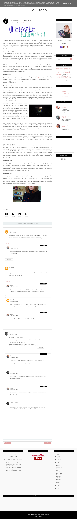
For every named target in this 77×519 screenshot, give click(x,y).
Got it (72, 3)
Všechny (64, 88)
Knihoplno (60, 72)
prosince (58, 465)
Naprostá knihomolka (13, 230)
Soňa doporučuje (66, 77)
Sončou (40, 77)
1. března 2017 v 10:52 (13, 268)
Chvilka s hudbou (68, 68)
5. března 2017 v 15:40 (14, 315)
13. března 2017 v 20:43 (13, 334)
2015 (58, 485)
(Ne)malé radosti (23, 22)
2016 (58, 484)
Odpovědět (41, 238)
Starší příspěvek (47, 442)
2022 (58, 456)
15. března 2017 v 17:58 (14, 389)
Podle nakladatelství (64, 93)
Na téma (63, 76)
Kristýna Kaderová (13, 332)
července (58, 473)
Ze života (64, 80)
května (57, 476)
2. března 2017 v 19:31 (14, 286)
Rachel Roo (11, 267)
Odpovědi (8, 243)
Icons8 (19, 470)
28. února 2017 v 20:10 (13, 232)
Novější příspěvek (7, 442)
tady (19, 69)
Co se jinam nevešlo (61, 69)
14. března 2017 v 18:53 (14, 373)
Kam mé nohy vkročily (64, 71)
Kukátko (68, 74)
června (57, 474)
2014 (58, 487)
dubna (57, 477)
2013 (58, 488)
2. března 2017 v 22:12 (14, 301)
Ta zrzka (38, 10)
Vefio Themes (47, 514)
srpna (57, 471)
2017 (58, 464)
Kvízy (59, 76)
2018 (58, 462)
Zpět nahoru (38, 516)
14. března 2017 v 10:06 (14, 357)
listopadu (58, 467)
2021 (58, 457)
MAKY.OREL (8, 470)
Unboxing (69, 78)
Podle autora (64, 91)
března (57, 479)
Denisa (11, 247)
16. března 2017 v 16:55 (14, 404)
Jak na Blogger (69, 69)
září (57, 470)
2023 (58, 454)
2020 (58, 459)
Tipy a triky (63, 78)
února (57, 480)
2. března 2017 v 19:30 (14, 248)
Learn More (66, 3)
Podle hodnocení (64, 96)
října (57, 468)
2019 (58, 461)
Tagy (58, 78)
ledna (57, 482)
